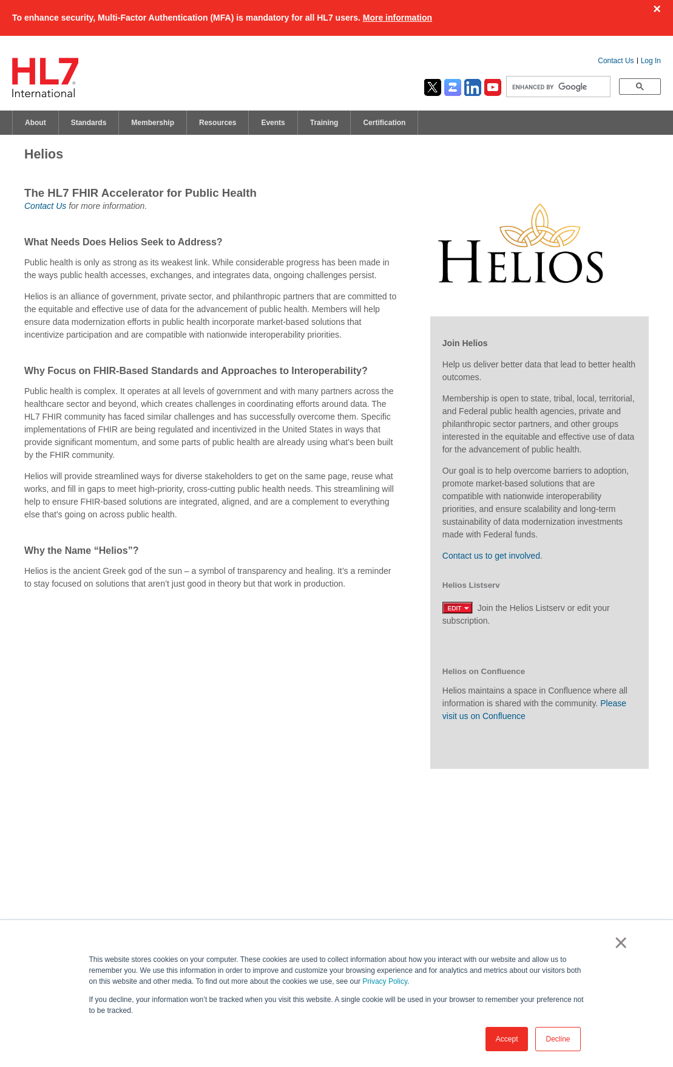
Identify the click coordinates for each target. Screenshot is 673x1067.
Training (324, 122)
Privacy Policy (384, 981)
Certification (384, 122)
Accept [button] (507, 1039)
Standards (89, 122)
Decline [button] (558, 1039)
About (35, 122)
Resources (217, 122)
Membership (152, 122)
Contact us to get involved (491, 556)
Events (273, 122)
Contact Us (616, 60)
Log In (651, 60)
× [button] (618, 942)
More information (397, 17)
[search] (557, 86)
